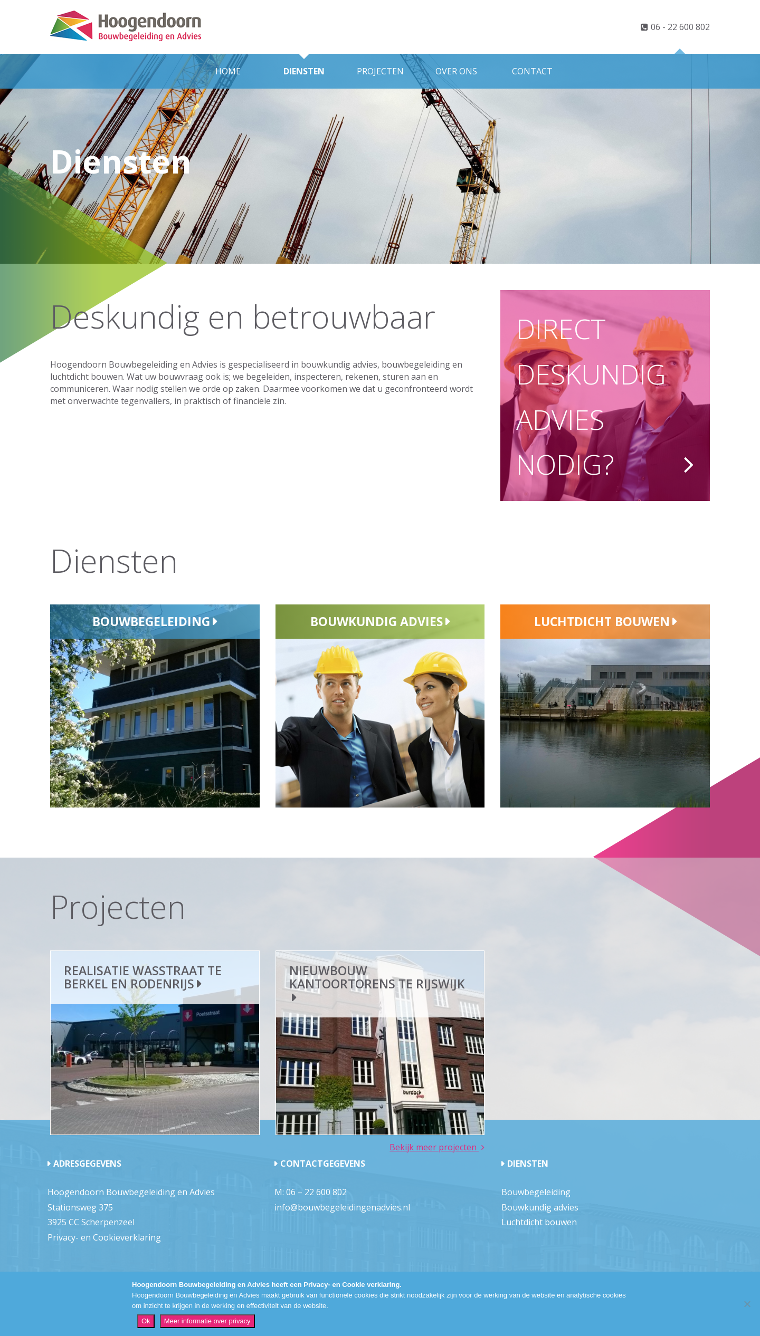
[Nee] (747, 1304)
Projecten (380, 71)
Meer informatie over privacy (207, 1321)
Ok (145, 1321)
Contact (532, 71)
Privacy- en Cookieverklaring (104, 1237)
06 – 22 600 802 (316, 1192)
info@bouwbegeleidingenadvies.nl (342, 1207)
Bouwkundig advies (376, 621)
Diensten (304, 71)
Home (228, 71)
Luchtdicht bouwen (602, 621)
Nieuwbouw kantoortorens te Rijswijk (377, 977)
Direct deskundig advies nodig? (591, 396)
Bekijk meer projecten (434, 1147)
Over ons (456, 71)
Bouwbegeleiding (151, 621)
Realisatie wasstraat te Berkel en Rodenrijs (143, 977)
